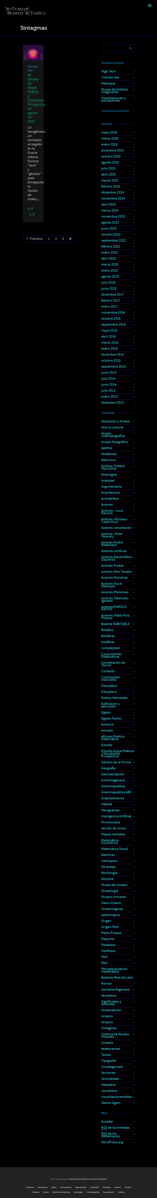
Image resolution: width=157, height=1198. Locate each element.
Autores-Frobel (112, 565)
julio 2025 (108, 168)
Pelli (104, 957)
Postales (35, 1192)
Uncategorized (112, 1066)
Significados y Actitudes (111, 1003)
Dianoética (109, 686)
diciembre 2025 (112, 150)
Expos (54, 1187)
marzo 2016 (109, 342)
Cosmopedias (65, 1187)
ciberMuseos (43, 1187)
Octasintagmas (112, 909)
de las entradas (115, 1127)
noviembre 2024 (113, 198)
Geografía (108, 768)
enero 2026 (109, 144)
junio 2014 (108, 384)
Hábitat (106, 804)
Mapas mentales (113, 834)
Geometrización (113, 774)
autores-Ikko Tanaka (116, 571)
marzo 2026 (109, 138)
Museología (109, 891)
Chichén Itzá (110, 77)
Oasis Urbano (111, 903)
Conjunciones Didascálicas (111, 655)
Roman (106, 983)
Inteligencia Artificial (116, 816)
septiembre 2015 (113, 366)
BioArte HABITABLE (115, 624)
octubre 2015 (111, 360)
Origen (106, 921)
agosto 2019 (110, 276)
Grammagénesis (113, 780)
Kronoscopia (110, 822)
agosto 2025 (110, 162)
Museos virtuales (113, 897)
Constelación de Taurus (113, 664)
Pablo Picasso (111, 933)
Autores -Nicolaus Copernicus (114, 520)
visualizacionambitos (116, 1096)
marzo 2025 (109, 180)
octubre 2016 (111, 318)
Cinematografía (93, 1192)
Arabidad (107, 480)
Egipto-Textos (111, 718)
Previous (34, 238)
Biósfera (107, 630)
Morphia (107, 879)
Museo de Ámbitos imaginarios (114, 90)
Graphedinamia (112, 798)
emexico (107, 724)
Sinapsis (128, 1187)
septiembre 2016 (113, 324)
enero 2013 (109, 396)
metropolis (109, 861)
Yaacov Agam (110, 1102)
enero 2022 (109, 252)
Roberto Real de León (117, 977)
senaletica (108, 995)
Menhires (108, 855)
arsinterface (110, 498)
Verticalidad (110, 1078)
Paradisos (108, 945)
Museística (94, 1187)
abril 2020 (108, 258)
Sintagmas (109, 1028)
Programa (30, 1187)
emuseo (107, 730)
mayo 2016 (109, 330)
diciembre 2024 (112, 192)
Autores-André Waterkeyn (112, 543)
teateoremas (110, 1048)
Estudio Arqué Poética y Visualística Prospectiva (117, 754)
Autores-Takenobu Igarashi (114, 599)
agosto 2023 (110, 222)
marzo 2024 (109, 210)
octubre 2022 (111, 234)
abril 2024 (108, 204)
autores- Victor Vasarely (112, 535)
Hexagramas (110, 810)
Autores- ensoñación (116, 528)
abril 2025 (108, 174)
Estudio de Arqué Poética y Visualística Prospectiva (36, 92)
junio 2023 (108, 228)
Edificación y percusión (110, 705)
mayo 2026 (109, 132)
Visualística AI (108, 1192)
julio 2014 (108, 378)
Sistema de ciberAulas (61, 1192)
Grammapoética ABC (116, 792)
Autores (107, 504)
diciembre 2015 (112, 354)
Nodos (46, 1192)
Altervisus (108, 460)
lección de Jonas (113, 828)
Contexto (108, 671)
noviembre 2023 (113, 216)
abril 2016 (108, 336)
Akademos (109, 454)
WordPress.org (112, 1142)
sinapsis (107, 1016)
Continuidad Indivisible (110, 678)
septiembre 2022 (113, 240)
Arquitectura (110, 492)
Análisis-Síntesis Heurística (113, 467)
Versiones (108, 1072)
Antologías (109, 474)
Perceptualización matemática (114, 970)
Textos (106, 1054)
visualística (109, 1090)
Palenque (108, 83)
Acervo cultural (112, 427)
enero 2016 (109, 348)
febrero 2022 (110, 246)
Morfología (109, 873)
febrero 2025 (110, 186)
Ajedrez (106, 448)
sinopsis (107, 1022)
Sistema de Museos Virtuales (115, 1035)
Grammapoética (113, 786)
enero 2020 (109, 270)
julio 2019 (108, 282)
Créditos (121, 1192)
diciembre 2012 (112, 402)
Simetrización (111, 1010)
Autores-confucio (114, 551)
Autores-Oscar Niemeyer (111, 585)
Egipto (106, 712)
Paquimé (107, 939)
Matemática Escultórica (110, 841)
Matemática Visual (114, 849)
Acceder (107, 1121)
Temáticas (107, 1187)
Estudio (106, 745)
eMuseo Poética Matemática (112, 737)
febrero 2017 (110, 300)
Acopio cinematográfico (113, 434)
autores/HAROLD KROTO (114, 608)
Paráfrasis (108, 951)
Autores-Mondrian (114, 577)
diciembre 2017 (112, 294)
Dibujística (109, 692)
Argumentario (111, 486)
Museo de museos (114, 885)
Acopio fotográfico (114, 442)
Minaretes (108, 867)
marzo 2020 (109, 264)
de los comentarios (110, 1135)
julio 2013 (108, 390)
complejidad (110, 648)
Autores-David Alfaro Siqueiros (116, 558)
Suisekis (107, 1042)
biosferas (107, 642)
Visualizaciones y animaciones (113, 99)
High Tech (108, 71)
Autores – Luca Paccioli (112, 512)
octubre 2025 (111, 156)
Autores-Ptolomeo (115, 592)
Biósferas (108, 636)
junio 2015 (108, 372)
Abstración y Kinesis (115, 421)
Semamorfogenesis (115, 989)
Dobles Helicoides (114, 698)
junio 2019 (108, 288)
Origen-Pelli (110, 927)
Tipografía (108, 1060)
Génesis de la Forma (116, 762)
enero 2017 (109, 306)
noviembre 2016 (113, 312)
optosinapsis (110, 915)
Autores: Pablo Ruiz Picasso (115, 616)
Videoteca (108, 1084)
